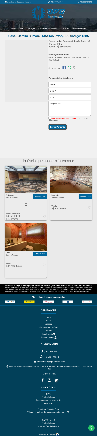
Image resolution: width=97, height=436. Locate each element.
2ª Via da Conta (49, 397)
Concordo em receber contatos (64, 118)
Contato (64, 29)
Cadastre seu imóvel (49, 327)
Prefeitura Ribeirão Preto (48, 409)
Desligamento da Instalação (48, 400)
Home (48, 317)
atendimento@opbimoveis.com (49, 362)
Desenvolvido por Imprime (48, 434)
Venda (21, 29)
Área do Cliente (79, 29)
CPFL (48, 394)
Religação (48, 403)
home (13, 29)
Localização (48, 334)
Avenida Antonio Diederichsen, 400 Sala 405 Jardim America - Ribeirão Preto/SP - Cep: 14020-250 (49, 368)
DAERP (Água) (48, 420)
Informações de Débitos (48, 426)
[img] (64, 67)
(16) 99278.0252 (85, 2)
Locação (31, 29)
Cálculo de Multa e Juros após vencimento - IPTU (48, 412)
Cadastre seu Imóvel (48, 29)
